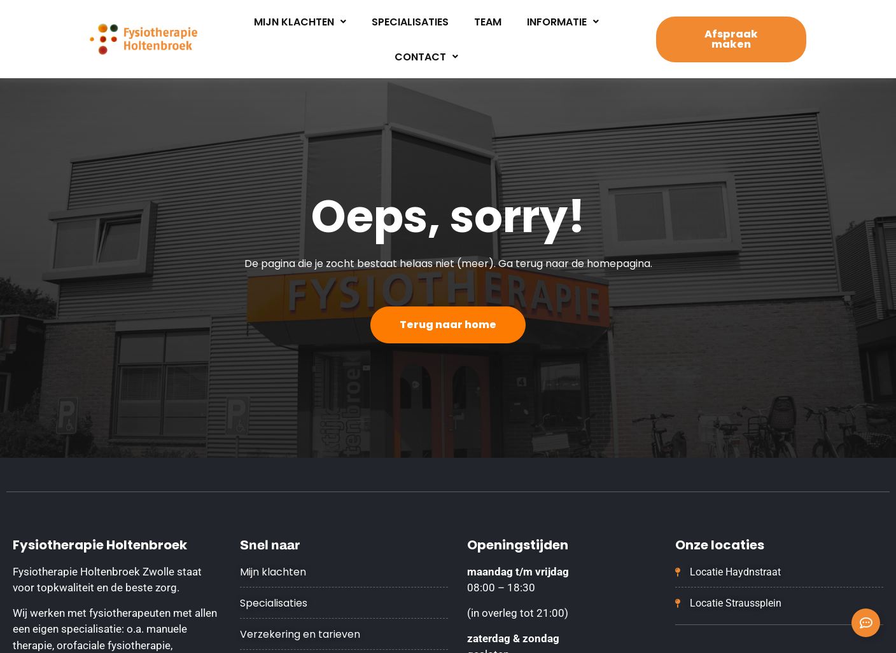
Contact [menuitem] (426, 57)
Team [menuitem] (487, 22)
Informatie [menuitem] (563, 22)
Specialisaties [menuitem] (410, 22)
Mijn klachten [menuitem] (300, 22)
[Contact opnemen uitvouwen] (865, 622)
